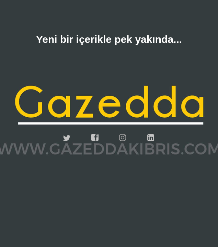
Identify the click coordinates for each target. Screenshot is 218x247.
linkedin (151, 137)
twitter (67, 137)
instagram (123, 137)
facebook (95, 137)
